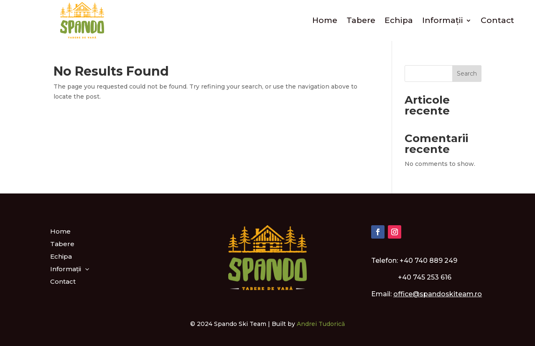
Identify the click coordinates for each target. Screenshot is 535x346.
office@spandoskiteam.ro (437, 294)
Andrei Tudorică (321, 324)
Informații (442, 20)
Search (467, 73)
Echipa (399, 20)
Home (324, 20)
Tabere (360, 20)
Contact (497, 20)
